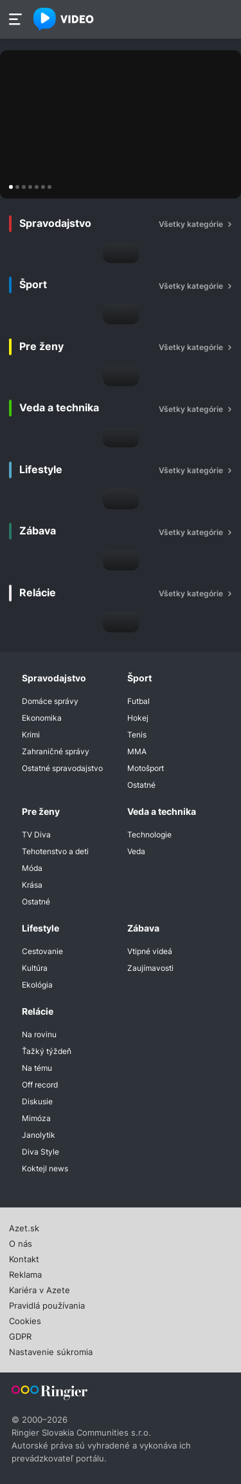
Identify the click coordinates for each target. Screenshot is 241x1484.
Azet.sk (24, 1227)
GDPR (20, 1335)
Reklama (25, 1273)
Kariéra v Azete (39, 1289)
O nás (20, 1242)
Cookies (25, 1319)
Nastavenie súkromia (51, 1350)
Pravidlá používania (47, 1304)
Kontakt (24, 1258)
